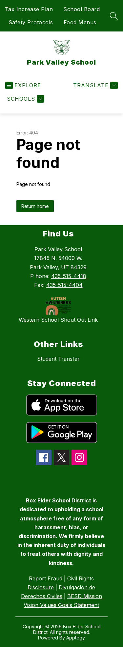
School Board (81, 9)
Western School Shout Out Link (58, 319)
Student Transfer (58, 358)
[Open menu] (23, 85)
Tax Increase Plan (29, 9)
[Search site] (114, 16)
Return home (35, 206)
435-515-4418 (68, 276)
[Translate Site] (95, 85)
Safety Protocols (31, 22)
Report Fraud (45, 578)
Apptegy (75, 637)
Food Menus (80, 22)
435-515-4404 (64, 285)
